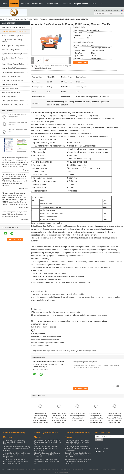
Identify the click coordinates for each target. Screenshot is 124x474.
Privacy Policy (5, 469)
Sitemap (104, 449)
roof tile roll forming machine (86, 351)
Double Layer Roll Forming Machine (13, 46)
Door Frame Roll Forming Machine (13, 105)
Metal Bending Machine (9, 84)
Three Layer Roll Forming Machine (13, 101)
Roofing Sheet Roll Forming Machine (26, 19)
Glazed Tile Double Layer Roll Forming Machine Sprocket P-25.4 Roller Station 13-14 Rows (47, 455)
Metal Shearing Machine (10, 88)
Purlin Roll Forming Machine (11, 50)
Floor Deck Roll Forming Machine (13, 72)
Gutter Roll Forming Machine (11, 76)
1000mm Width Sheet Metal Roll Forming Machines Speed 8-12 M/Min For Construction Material (15, 461)
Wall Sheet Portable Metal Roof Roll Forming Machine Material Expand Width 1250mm (46, 448)
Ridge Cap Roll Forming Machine (12, 80)
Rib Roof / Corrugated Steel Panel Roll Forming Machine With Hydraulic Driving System (47, 442)
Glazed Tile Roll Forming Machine (13, 35)
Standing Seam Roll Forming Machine (14, 68)
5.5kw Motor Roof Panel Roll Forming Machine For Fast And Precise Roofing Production (77, 417)
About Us (25, 4)
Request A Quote (81, 4)
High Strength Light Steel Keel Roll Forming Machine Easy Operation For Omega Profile (77, 448)
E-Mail (97, 449)
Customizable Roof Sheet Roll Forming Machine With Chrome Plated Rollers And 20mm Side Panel (114, 418)
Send (99, 440)
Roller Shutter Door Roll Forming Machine (12, 59)
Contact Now (82, 62)
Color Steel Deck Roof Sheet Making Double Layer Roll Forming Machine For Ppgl (47, 461)
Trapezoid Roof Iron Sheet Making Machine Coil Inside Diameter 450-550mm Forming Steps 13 (14, 442)
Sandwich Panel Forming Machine (13, 64)
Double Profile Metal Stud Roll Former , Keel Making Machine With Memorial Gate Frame (78, 455)
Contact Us (66, 4)
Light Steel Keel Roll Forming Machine (14, 54)
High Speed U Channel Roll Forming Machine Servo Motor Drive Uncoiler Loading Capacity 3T (77, 442)
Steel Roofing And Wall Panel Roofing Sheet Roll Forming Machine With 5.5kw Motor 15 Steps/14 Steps (58, 418)
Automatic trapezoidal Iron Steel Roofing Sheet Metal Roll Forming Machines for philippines (16, 448)
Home (4, 4)
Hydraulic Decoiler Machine (11, 92)
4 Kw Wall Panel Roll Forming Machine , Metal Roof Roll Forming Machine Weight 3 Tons (16, 455)
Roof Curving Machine (9, 97)
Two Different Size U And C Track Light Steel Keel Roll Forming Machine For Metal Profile (78, 461)
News (94, 4)
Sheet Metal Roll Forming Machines (13, 27)
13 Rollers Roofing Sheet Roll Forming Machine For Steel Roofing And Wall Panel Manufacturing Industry (40, 418)
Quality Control (52, 4)
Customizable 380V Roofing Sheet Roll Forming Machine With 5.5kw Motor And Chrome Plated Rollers (96, 418)
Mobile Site (99, 452)
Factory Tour (37, 4)
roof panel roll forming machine (66, 351)
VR (101, 4)
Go (122, 13)
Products (14, 4)
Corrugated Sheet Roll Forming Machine (12, 41)
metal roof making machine (46, 351)
